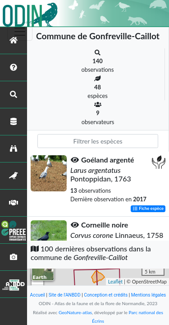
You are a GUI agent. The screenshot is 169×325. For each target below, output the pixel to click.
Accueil (37, 295)
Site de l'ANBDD (65, 295)
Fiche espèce (148, 208)
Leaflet (115, 281)
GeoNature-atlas (75, 312)
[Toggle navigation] (19, 32)
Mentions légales (148, 295)
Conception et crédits (106, 295)
